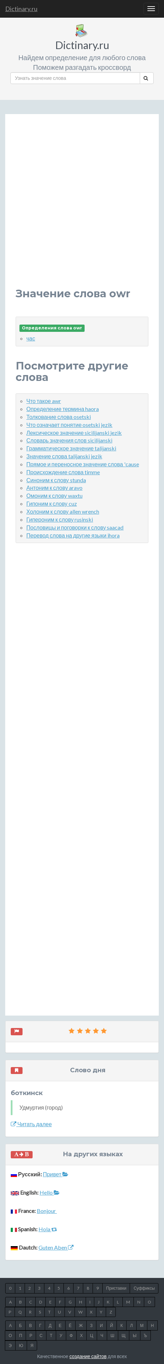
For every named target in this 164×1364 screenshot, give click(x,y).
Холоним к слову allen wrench (62, 511)
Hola (47, 1229)
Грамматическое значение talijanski (71, 448)
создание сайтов (87, 1356)
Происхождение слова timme (63, 472)
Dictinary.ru (21, 8)
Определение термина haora (62, 408)
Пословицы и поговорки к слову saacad (74, 527)
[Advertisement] (82, 206)
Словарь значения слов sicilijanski (69, 440)
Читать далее (31, 1124)
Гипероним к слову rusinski (59, 519)
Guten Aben (56, 1247)
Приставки (116, 1288)
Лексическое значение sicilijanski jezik (74, 432)
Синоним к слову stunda (56, 480)
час (30, 338)
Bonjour (47, 1210)
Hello (50, 1192)
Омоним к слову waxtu (54, 495)
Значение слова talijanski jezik (64, 456)
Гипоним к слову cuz (51, 503)
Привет (55, 1174)
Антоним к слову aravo (54, 487)
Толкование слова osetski (58, 416)
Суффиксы (144, 1288)
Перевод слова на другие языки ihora (73, 535)
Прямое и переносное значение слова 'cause (82, 464)
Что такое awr (43, 401)
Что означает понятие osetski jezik (69, 424)
